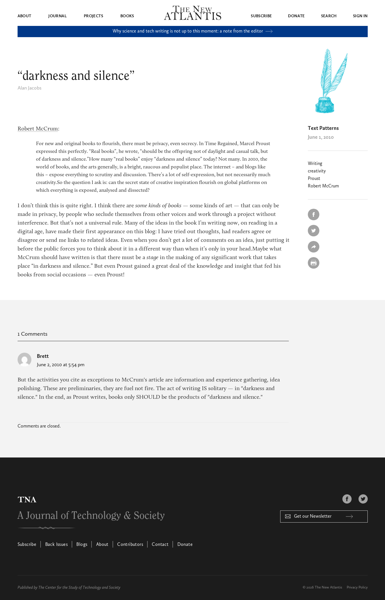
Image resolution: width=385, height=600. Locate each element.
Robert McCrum (38, 129)
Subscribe (261, 16)
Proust (314, 178)
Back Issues (56, 544)
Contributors (130, 544)
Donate (296, 16)
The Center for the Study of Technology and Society (79, 588)
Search (329, 16)
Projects (93, 16)
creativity (317, 171)
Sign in (360, 16)
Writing (315, 164)
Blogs (81, 544)
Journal (57, 16)
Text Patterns (323, 128)
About (24, 16)
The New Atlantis (328, 587)
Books (127, 16)
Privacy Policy (357, 587)
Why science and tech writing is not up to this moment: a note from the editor (193, 31)
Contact (160, 544)
